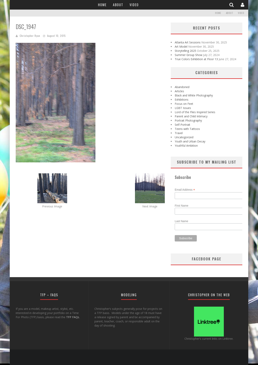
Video (134, 4)
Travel (179, 133)
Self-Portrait (182, 125)
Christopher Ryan (30, 36)
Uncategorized (184, 137)
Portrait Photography (188, 120)
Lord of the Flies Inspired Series (195, 112)
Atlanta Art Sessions (188, 42)
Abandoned (182, 87)
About (118, 4)
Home (102, 4)
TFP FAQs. (73, 317)
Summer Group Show (188, 55)
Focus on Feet (184, 104)
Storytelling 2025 (185, 51)
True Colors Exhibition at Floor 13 (196, 59)
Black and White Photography (194, 95)
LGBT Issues (183, 108)
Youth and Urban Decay (190, 141)
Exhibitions (181, 99)
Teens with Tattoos (187, 129)
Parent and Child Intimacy (191, 116)
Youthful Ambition (186, 145)
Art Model (181, 46)
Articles (179, 91)
